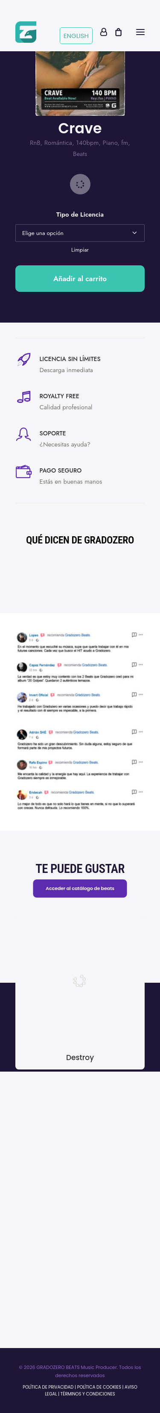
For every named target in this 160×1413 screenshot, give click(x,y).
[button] (140, 32)
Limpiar (80, 250)
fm (124, 142)
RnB (35, 142)
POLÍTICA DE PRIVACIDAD (48, 1387)
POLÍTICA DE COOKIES (99, 1387)
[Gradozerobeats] (25, 32)
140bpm (87, 142)
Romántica (58, 142)
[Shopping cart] (114, 32)
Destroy (80, 1057)
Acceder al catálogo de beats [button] (80, 888)
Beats (80, 154)
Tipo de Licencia (80, 214)
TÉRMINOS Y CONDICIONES (88, 1394)
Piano (110, 142)
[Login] (100, 32)
